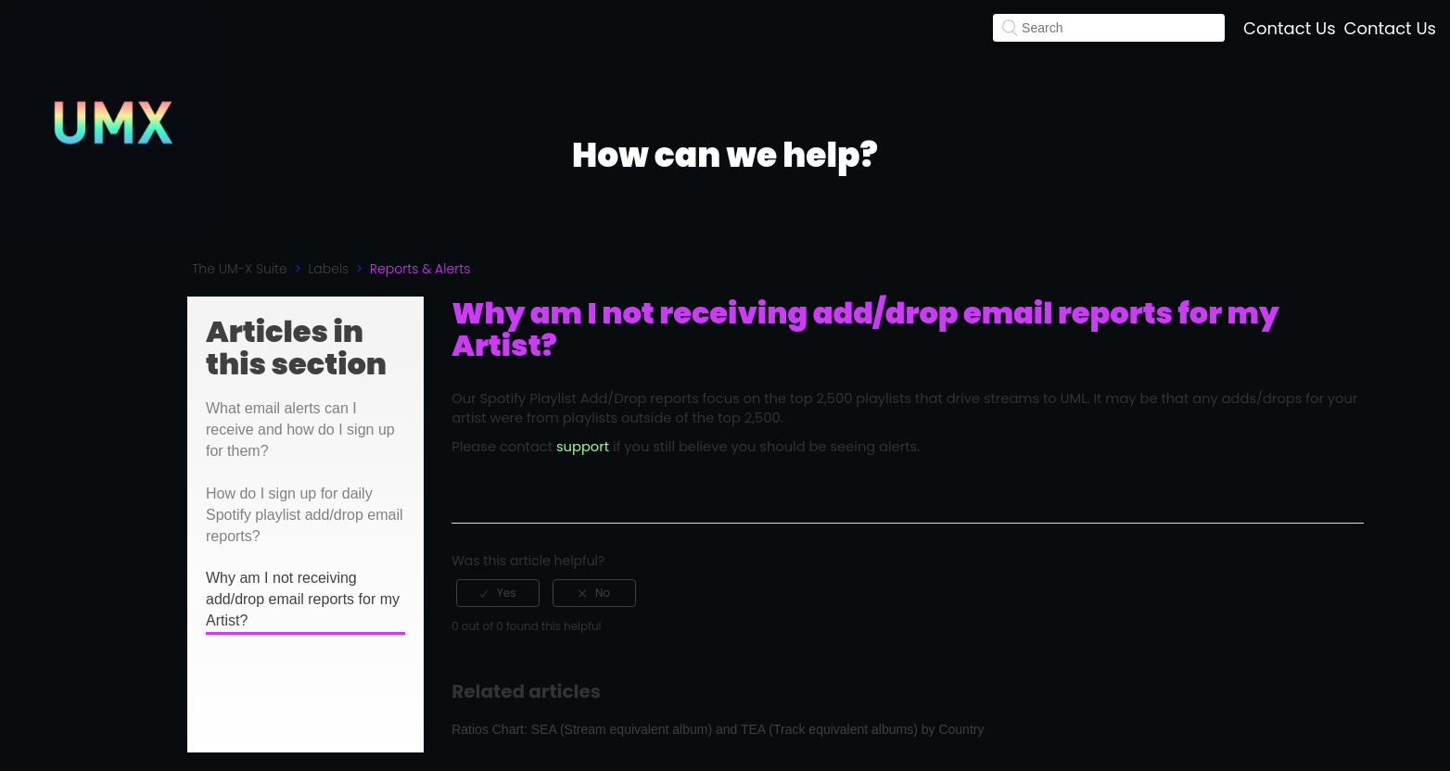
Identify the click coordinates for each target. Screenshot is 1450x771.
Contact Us (1289, 28)
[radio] (498, 593)
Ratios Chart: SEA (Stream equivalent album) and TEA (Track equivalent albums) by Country (718, 729)
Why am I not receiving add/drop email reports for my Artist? (303, 599)
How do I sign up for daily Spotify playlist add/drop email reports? (304, 515)
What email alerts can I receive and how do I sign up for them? (300, 429)
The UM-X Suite (239, 268)
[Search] (1109, 28)
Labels (328, 268)
